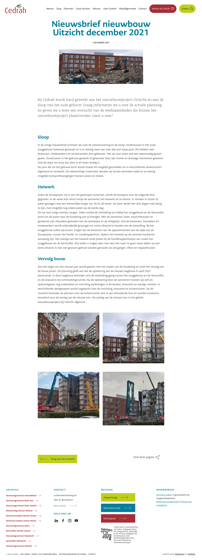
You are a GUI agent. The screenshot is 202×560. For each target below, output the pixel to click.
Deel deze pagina (144, 457)
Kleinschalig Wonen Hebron (19, 510)
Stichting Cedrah (164, 494)
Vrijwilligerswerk (127, 8)
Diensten (68, 8)
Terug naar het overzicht (63, 458)
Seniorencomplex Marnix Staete (21, 515)
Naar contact (60, 505)
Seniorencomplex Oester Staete (21, 520)
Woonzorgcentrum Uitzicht (19, 546)
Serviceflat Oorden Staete (18, 530)
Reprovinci (179, 554)
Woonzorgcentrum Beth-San (19, 500)
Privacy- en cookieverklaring (44, 554)
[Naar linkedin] (56, 520)
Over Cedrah (109, 8)
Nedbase (191, 554)
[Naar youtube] (76, 520)
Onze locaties (83, 8)
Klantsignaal (109, 518)
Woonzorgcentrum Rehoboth (20, 536)
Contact (143, 8)
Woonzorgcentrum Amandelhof (21, 495)
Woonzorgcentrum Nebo (18, 525)
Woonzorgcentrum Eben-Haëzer (21, 505)
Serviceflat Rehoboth (16, 541)
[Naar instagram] (70, 520)
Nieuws (97, 8)
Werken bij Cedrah (161, 8)
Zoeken (185, 8)
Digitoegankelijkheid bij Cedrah (72, 554)
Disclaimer (25, 554)
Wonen (50, 8)
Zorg (58, 8)
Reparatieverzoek (112, 507)
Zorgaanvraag (110, 497)
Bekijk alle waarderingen (167, 501)
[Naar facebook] (63, 520)
